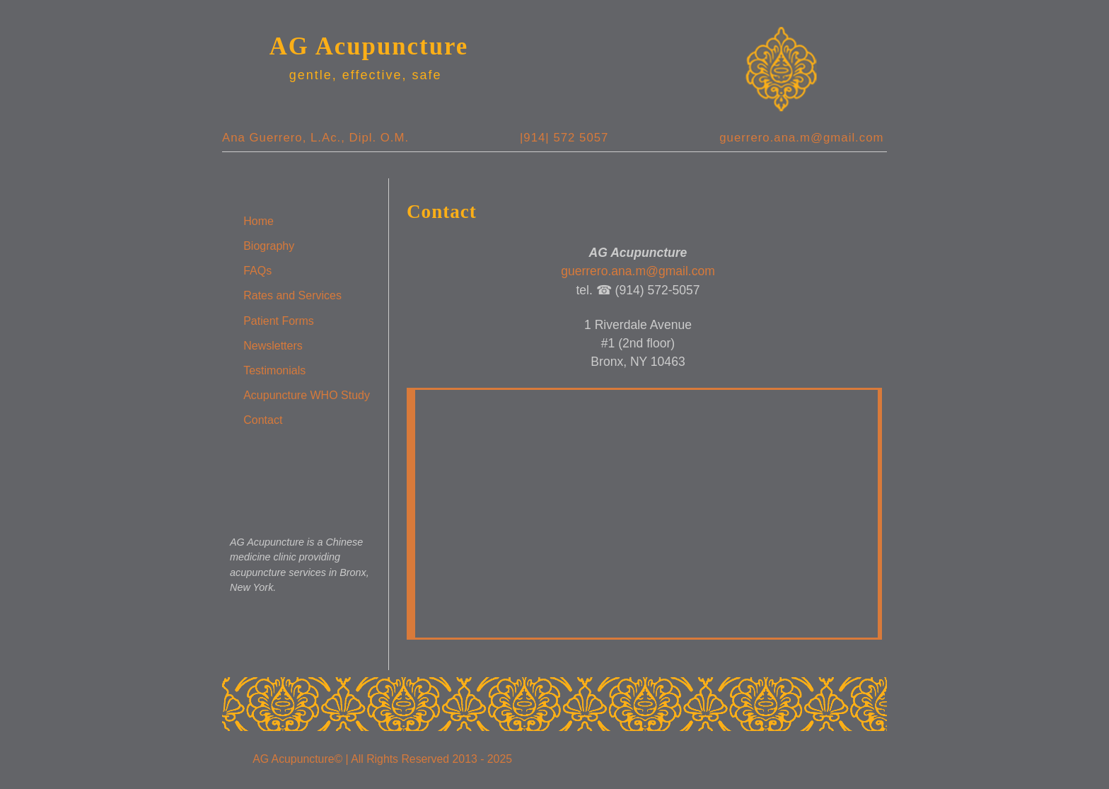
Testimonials (274, 370)
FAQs (257, 271)
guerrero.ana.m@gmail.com (801, 137)
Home (258, 221)
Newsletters (273, 346)
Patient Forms (278, 321)
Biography (268, 246)
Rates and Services (292, 295)
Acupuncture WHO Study (306, 395)
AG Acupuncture (369, 46)
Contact (262, 420)
